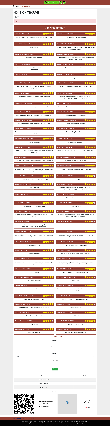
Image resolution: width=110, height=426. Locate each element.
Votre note (55, 353)
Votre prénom (55, 347)
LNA (86, 400)
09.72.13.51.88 (42, 403)
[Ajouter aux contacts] (60, 2)
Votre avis (55, 360)
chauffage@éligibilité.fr (44, 401)
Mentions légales (16, 418)
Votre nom (55, 340)
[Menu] (64, 2)
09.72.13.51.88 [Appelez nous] (51, 2)
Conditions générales (28, 418)
